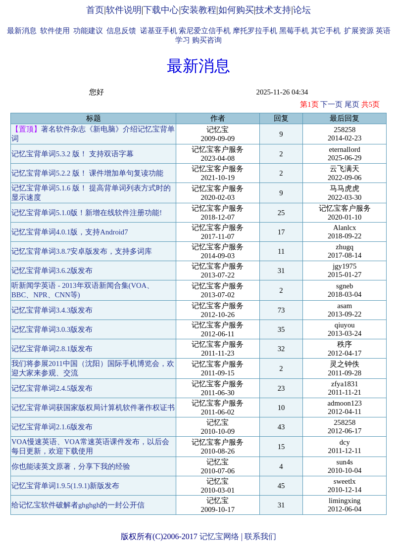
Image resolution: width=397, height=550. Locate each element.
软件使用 (55, 31)
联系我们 (260, 536)
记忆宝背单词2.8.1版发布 (52, 349)
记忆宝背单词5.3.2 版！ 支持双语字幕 (72, 154)
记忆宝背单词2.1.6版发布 (52, 427)
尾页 (352, 104)
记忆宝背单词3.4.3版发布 (52, 310)
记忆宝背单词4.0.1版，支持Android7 (69, 232)
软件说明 (124, 10)
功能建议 (88, 31)
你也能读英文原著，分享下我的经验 (70, 466)
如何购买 (236, 10)
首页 (95, 10)
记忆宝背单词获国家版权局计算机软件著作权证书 (93, 408)
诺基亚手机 (158, 31)
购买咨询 (207, 40)
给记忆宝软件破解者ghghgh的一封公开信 (78, 505)
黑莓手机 (294, 31)
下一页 (331, 104)
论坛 (302, 10)
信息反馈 (121, 31)
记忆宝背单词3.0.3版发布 (52, 329)
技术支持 (273, 10)
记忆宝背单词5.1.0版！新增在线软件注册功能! (86, 213)
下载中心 (161, 10)
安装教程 (198, 10)
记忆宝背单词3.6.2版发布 (52, 271)
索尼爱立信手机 (205, 31)
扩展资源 (359, 31)
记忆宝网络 (219, 536)
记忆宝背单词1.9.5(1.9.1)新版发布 (65, 486)
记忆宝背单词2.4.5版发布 (52, 388)
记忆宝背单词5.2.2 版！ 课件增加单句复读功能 (87, 173)
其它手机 (326, 31)
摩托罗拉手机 (255, 31)
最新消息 (22, 31)
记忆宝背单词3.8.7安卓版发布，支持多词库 (81, 251)
